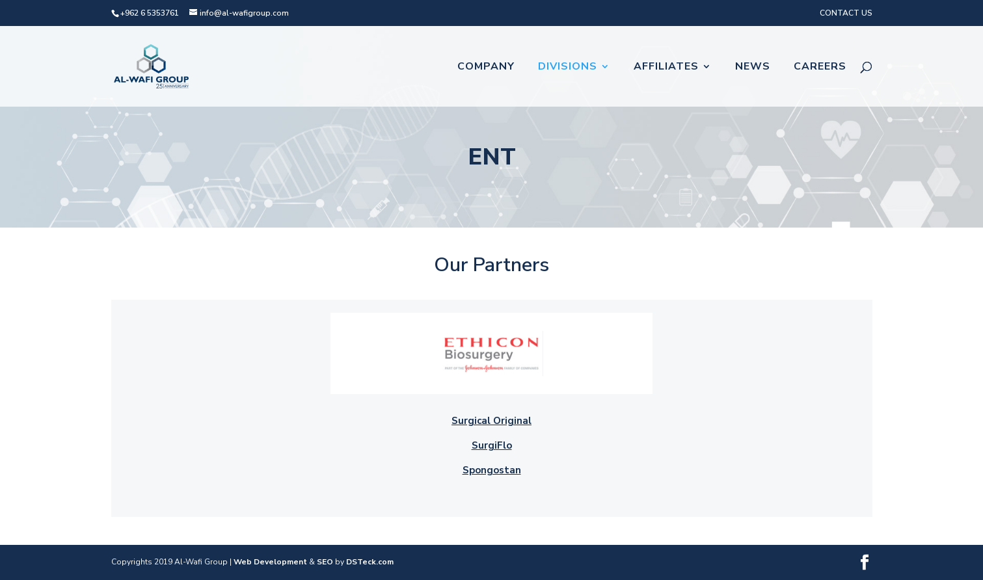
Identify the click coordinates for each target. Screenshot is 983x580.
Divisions (567, 67)
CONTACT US (846, 13)
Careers (820, 67)
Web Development (270, 562)
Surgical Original (491, 420)
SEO (325, 562)
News (752, 67)
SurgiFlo (492, 445)
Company (486, 67)
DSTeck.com (370, 562)
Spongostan (492, 470)
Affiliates (666, 67)
